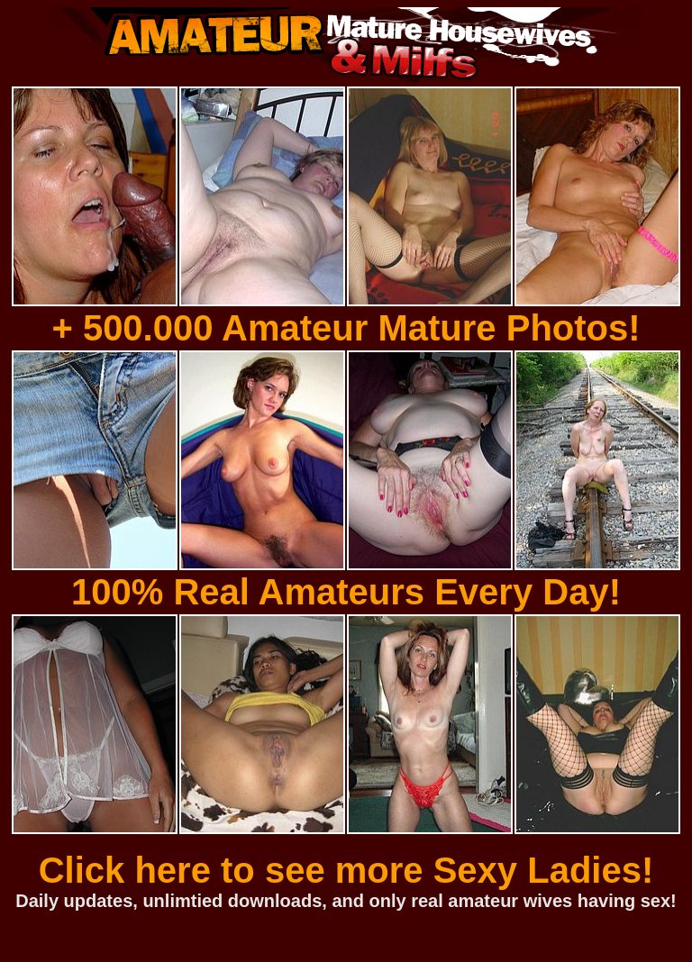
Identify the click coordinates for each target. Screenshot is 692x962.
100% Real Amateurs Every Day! (346, 592)
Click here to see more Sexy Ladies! (346, 870)
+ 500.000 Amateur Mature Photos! (345, 328)
